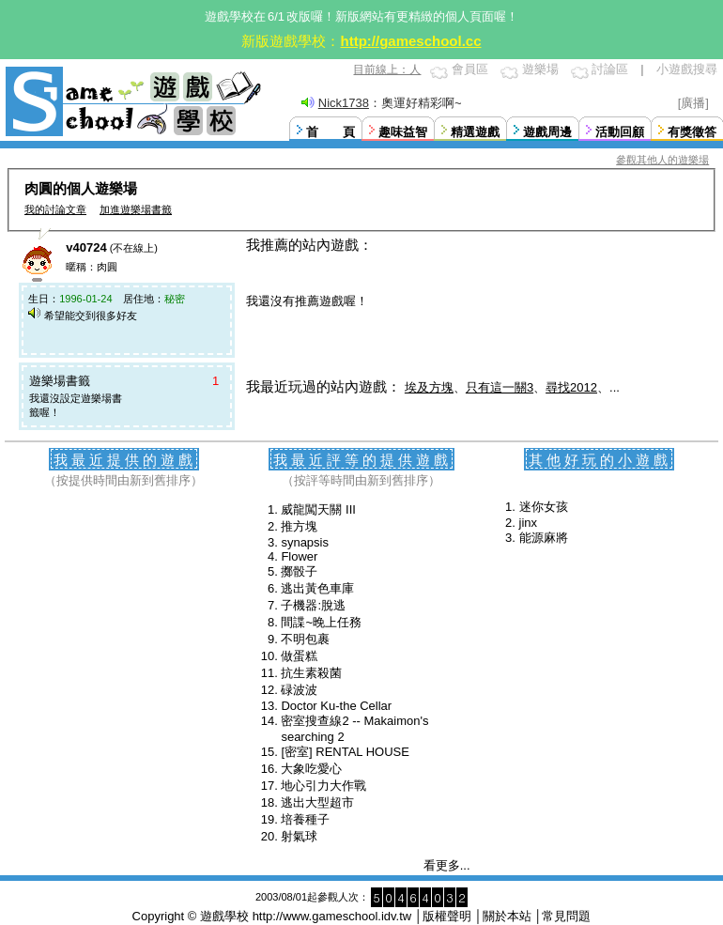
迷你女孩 (543, 507)
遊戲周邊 (547, 132)
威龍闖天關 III (318, 509)
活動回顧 (619, 132)
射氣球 (299, 836)
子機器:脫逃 (313, 605)
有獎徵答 (692, 132)
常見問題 (566, 916)
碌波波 (299, 690)
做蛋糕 (299, 656)
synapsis (305, 542)
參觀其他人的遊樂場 (662, 159)
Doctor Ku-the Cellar (336, 706)
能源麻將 (543, 538)
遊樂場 (540, 69)
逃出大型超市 (317, 802)
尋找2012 (571, 387)
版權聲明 (447, 916)
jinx (528, 523)
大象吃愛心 (311, 769)
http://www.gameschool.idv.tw (332, 916)
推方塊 (299, 526)
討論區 (610, 69)
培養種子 (305, 819)
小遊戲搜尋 (686, 69)
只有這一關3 (499, 387)
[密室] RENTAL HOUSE (345, 752)
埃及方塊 (429, 387)
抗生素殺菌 (311, 673)
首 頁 (330, 132)
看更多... (446, 865)
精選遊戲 (475, 132)
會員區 (470, 69)
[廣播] (693, 103)
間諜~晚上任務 (321, 622)
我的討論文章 (55, 209)
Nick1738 (343, 103)
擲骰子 (299, 571)
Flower (299, 556)
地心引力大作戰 (323, 786)
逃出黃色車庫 (317, 588)
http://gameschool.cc (410, 41)
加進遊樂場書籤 (136, 209)
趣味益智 (402, 132)
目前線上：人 (387, 69)
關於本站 (507, 916)
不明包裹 (305, 639)
